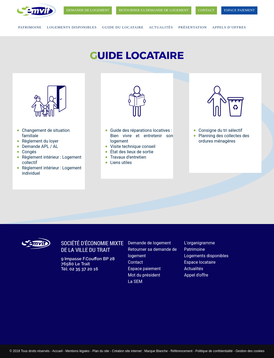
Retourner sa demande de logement (153, 10)
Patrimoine (30, 27)
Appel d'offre (196, 275)
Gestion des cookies (249, 351)
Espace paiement (239, 10)
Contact (206, 10)
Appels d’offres (229, 27)
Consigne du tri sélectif (220, 130)
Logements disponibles (72, 27)
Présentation (192, 27)
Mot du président (144, 275)
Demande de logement (87, 10)
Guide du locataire (123, 27)
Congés (29, 151)
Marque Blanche (156, 351)
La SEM (135, 281)
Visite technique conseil (132, 146)
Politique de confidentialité (214, 351)
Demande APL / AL (40, 146)
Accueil (57, 351)
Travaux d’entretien (128, 157)
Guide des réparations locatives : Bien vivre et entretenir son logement (141, 136)
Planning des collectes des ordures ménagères (224, 138)
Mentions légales (77, 351)
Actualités (161, 27)
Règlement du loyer (40, 141)
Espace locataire (200, 262)
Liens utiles (121, 162)
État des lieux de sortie (131, 151)
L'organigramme (199, 242)
